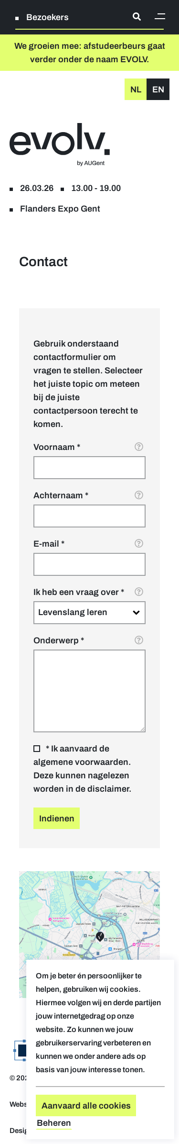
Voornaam (54, 447)
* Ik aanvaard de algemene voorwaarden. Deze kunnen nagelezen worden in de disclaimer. (82, 769)
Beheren (54, 1123)
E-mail (46, 544)
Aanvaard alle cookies (86, 1105)
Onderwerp (56, 640)
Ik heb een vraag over (76, 592)
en (158, 89)
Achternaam (58, 495)
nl (135, 89)
